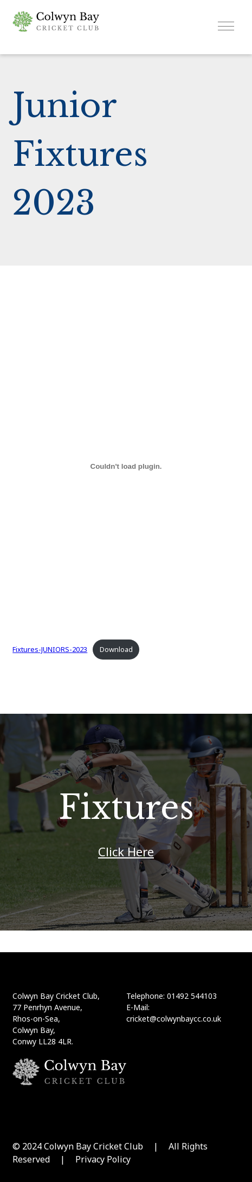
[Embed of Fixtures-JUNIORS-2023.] (126, 466)
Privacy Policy (103, 1159)
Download (116, 649)
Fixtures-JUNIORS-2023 (49, 649)
